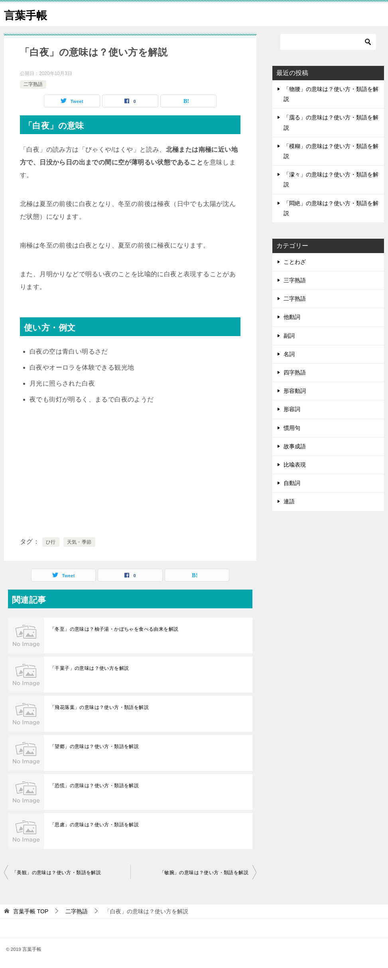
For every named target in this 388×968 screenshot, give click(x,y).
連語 (289, 501)
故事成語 (295, 446)
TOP (30, 911)
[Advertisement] (130, 471)
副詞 (289, 336)
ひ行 (51, 542)
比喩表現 (295, 464)
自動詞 (292, 483)
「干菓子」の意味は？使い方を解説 (89, 668)
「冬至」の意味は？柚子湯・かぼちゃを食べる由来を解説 (114, 629)
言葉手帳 (28, 14)
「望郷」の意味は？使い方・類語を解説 (94, 746)
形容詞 (292, 409)
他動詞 (292, 317)
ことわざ (295, 262)
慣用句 (292, 428)
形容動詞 (295, 391)
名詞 (289, 354)
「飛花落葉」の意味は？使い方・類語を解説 (99, 707)
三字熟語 (295, 280)
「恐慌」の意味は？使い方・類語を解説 (94, 785)
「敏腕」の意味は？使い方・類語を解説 (204, 872)
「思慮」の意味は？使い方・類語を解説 (94, 824)
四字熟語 (295, 372)
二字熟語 (33, 84)
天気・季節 (79, 542)
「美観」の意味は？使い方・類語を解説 (56, 872)
